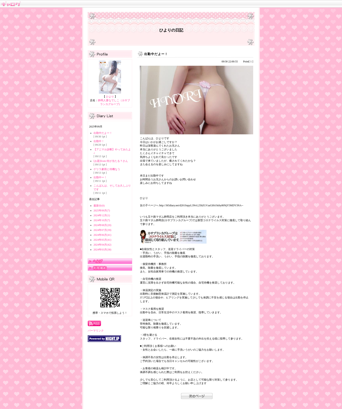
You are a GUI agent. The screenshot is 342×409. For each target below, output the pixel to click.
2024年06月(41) (102, 234)
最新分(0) (99, 205)
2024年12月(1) (101, 215)
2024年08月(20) (102, 225)
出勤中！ (98, 141)
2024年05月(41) (102, 239)
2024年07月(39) (102, 230)
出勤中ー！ (100, 177)
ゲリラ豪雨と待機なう (106, 169)
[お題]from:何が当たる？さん (110, 161)
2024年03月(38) (102, 249)
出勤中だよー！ (102, 133)
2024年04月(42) (102, 244)
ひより (110, 96)
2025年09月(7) (101, 210)
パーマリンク (96, 330)
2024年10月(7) (101, 220)
